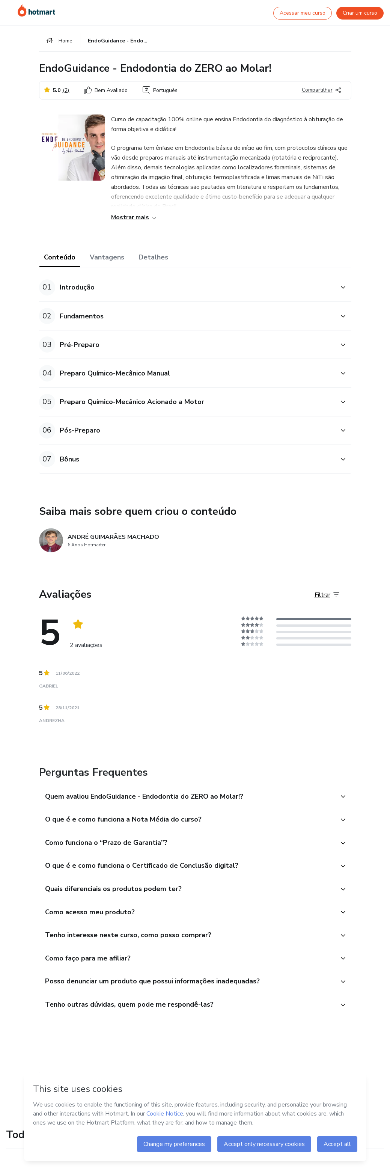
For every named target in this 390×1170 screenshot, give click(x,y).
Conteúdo (59, 259)
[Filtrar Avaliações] (327, 597)
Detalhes (153, 259)
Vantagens (107, 259)
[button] (187, 290)
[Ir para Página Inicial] (36, 11)
